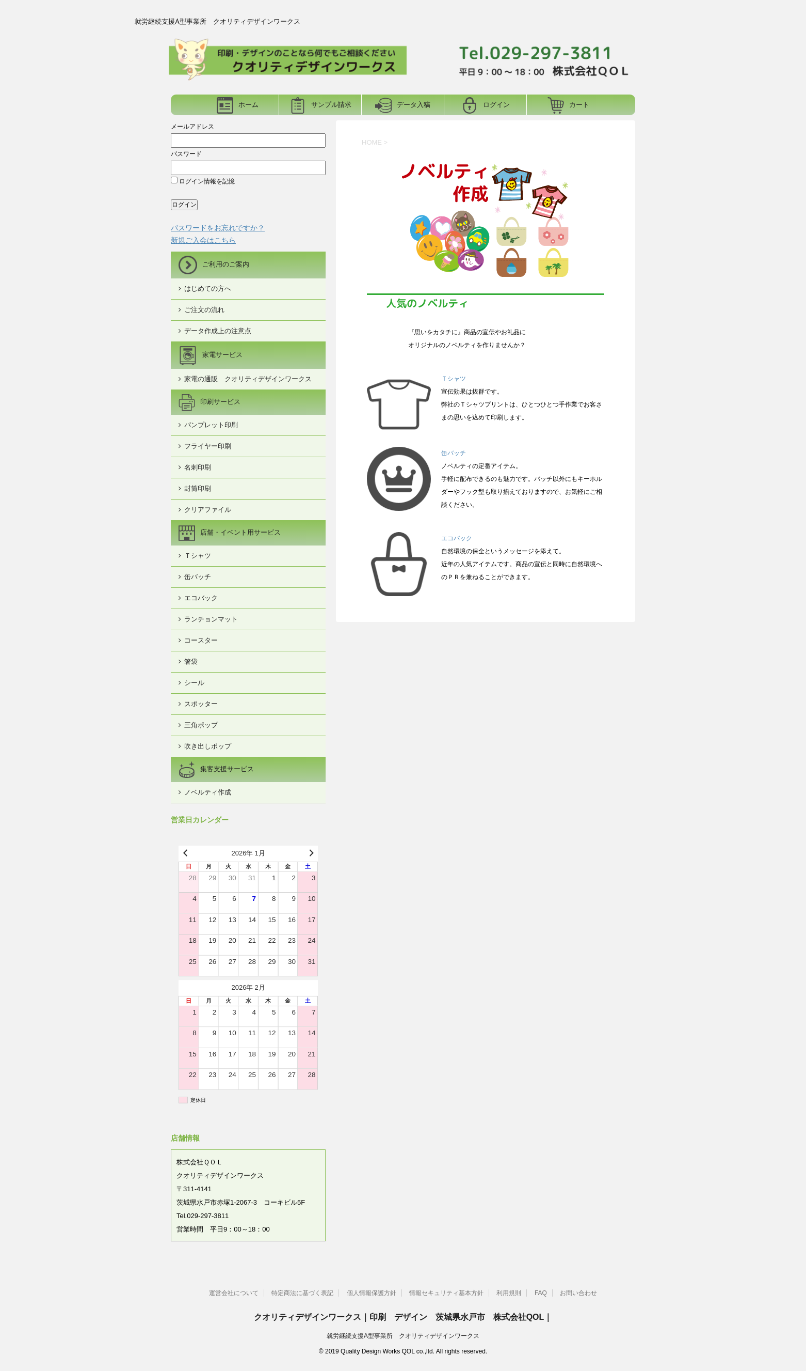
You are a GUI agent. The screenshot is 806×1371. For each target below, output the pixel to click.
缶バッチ (453, 453)
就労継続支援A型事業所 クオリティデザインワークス (403, 1335)
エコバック (456, 538)
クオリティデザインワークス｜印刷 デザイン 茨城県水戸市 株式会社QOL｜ (403, 1317)
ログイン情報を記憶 (203, 181)
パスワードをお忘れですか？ (218, 228)
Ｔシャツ (453, 378)
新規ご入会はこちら (203, 240)
